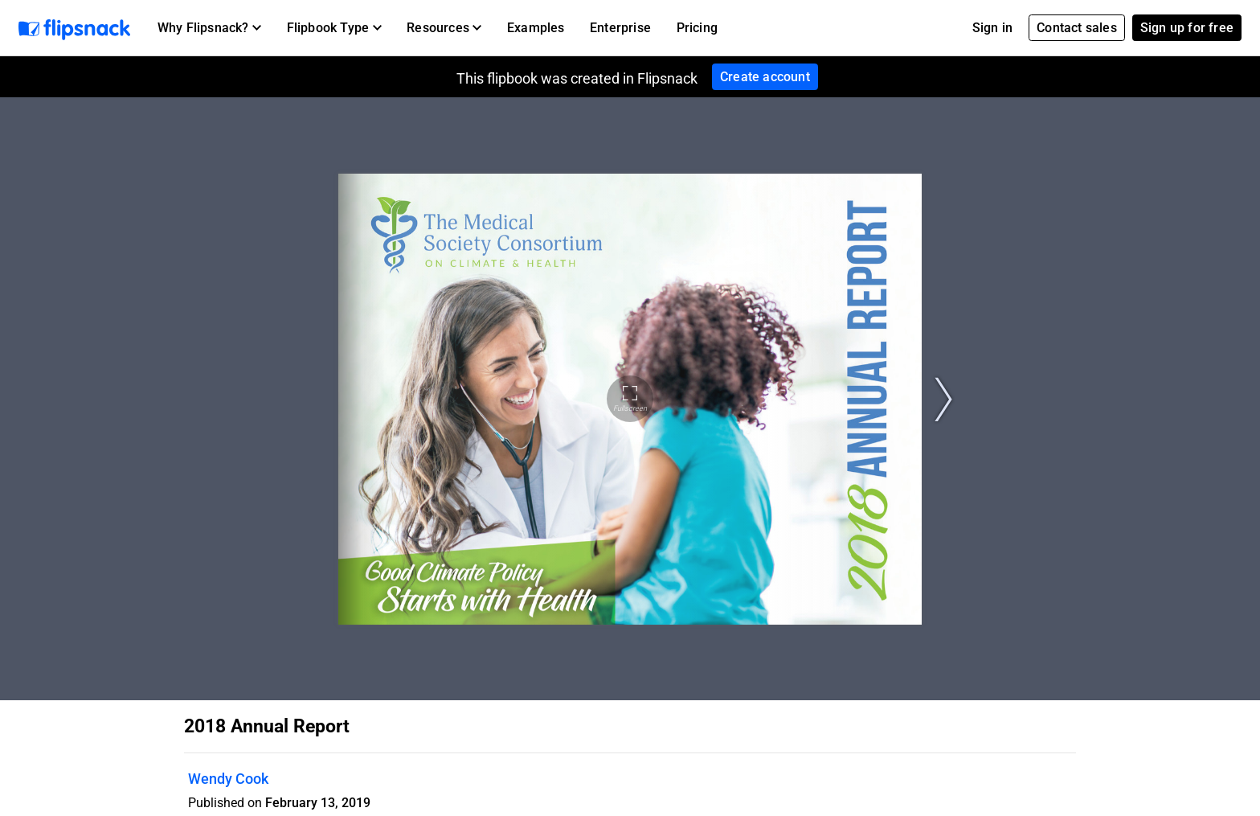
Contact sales (1077, 27)
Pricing (697, 27)
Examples (536, 27)
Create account (765, 76)
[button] (209, 28)
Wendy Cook (228, 778)
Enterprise (620, 27)
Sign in (992, 27)
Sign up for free (1186, 27)
